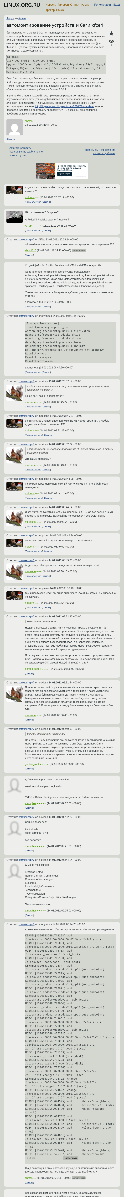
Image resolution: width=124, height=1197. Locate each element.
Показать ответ (33, 202)
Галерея (63, 4)
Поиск (60, 10)
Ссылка (11, 139)
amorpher (30, 803)
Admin (22, 18)
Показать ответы (34, 435)
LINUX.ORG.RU (22, 4)
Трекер (50, 10)
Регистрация (102, 4)
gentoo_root (32, 669)
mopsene (30, 402)
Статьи (74, 4)
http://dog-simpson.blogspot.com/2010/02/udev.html (64, 106)
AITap (28, 225)
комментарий (27, 239)
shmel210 (30, 121)
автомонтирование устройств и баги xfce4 (54, 25)
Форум (85, 4)
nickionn (30, 197)
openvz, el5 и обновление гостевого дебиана (100, 151)
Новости (51, 4)
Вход (116, 4)
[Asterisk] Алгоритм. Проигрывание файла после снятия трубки (26, 152)
